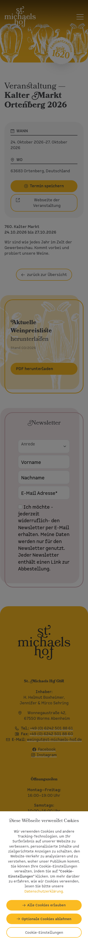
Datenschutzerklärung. (44, 891)
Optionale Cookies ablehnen (46, 919)
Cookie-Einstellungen (44, 932)
